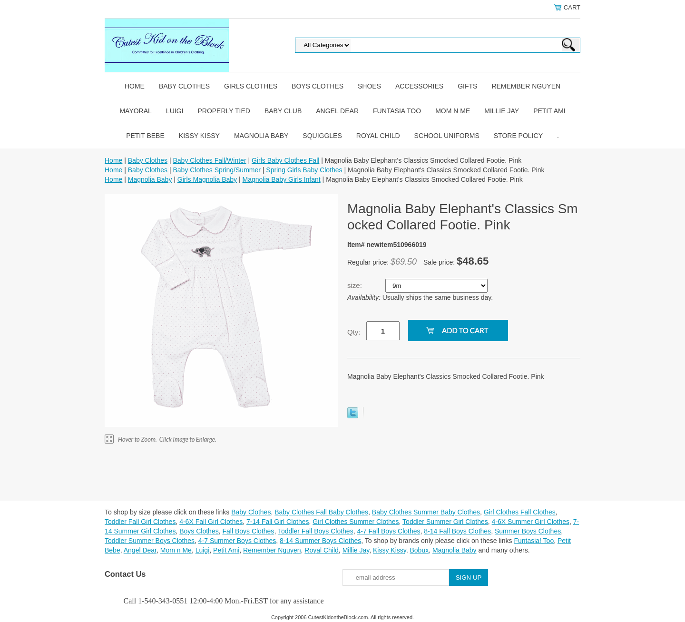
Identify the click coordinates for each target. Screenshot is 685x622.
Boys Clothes (317, 86)
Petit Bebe (145, 135)
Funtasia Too (397, 111)
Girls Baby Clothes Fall (285, 160)
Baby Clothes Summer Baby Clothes (426, 512)
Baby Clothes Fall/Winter (209, 160)
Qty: (354, 332)
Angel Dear (337, 111)
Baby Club (283, 111)
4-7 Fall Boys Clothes (388, 531)
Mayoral (135, 111)
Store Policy (518, 135)
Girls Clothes (250, 86)
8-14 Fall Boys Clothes (457, 531)
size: (355, 285)
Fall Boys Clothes (248, 531)
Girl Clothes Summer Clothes (356, 521)
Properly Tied (223, 111)
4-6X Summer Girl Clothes (530, 521)
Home (135, 86)
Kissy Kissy (199, 135)
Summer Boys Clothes (528, 531)
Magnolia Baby (261, 135)
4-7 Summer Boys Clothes (237, 540)
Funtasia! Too (534, 540)
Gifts (467, 86)
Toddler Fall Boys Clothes (315, 531)
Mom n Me (452, 111)
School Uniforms (447, 135)
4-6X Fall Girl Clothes (211, 521)
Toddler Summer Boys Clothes (150, 540)
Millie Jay (501, 111)
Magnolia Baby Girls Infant (282, 179)
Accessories (419, 86)
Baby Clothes (184, 86)
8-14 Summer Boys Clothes (320, 540)
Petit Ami (549, 111)
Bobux (419, 550)
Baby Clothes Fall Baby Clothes (321, 512)
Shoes (369, 86)
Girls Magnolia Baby (207, 179)
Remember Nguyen (525, 86)
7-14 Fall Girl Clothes (277, 521)
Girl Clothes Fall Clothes (520, 512)
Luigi (175, 111)
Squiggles (322, 135)
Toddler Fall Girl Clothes (140, 521)
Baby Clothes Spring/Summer (216, 170)
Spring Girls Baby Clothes (304, 170)
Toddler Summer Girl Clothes (445, 521)
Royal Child (378, 135)
